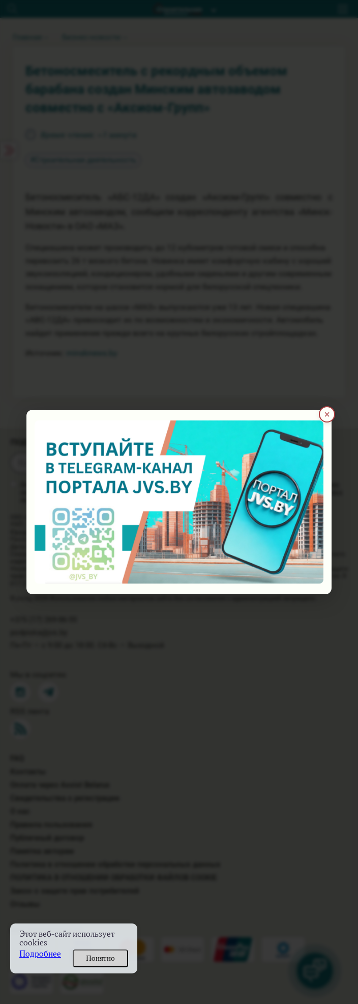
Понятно (100, 958)
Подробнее (40, 954)
